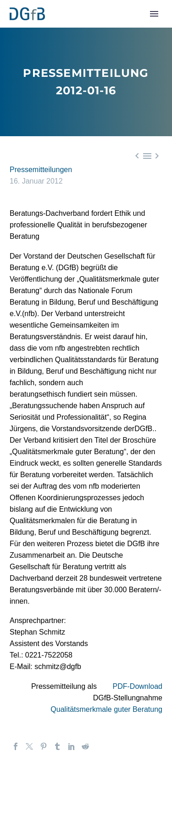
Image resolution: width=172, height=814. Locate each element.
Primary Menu (154, 14)
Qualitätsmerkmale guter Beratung (106, 709)
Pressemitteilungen (41, 169)
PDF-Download (137, 686)
